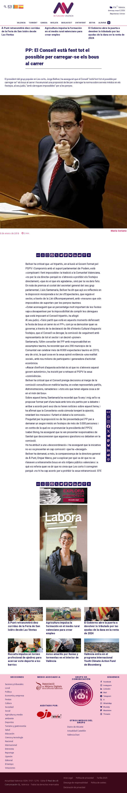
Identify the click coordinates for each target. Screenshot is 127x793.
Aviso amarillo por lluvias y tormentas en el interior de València (62, 658)
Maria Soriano (119, 230)
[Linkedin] (75, 255)
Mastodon (106, 708)
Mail (104, 692)
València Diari (73, 734)
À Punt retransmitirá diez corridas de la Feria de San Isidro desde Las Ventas (21, 31)
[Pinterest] (84, 255)
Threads (106, 712)
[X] (57, 255)
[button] (5, 6)
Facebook (106, 682)
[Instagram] (47, 255)
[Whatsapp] (43, 255)
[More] (89, 255)
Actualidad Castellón (76, 730)
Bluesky (106, 705)
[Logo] (63, 10)
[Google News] (38, 255)
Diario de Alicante (75, 726)
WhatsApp (107, 702)
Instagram (107, 685)
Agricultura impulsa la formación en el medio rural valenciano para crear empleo (63, 31)
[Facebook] (52, 255)
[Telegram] (61, 255)
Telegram (106, 695)
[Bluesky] (70, 255)
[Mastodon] (66, 255)
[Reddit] (80, 255)
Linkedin (106, 688)
